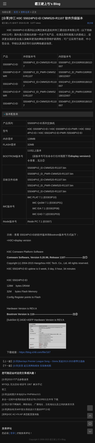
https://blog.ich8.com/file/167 (34, 352)
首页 (16, 12)
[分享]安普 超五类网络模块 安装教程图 (32, 366)
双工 (4, 389)
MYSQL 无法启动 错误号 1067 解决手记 (22, 384)
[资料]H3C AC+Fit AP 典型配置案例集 (20, 414)
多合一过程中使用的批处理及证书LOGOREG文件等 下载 (30, 399)
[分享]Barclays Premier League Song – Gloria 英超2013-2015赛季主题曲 (49, 361)
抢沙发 (90, 23)
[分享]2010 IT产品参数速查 (15, 379)
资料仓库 (25, 12)
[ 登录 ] (13, 433)
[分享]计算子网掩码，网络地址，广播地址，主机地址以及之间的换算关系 (38, 404)
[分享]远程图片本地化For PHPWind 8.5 (21, 394)
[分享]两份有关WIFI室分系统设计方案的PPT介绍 (26, 409)
